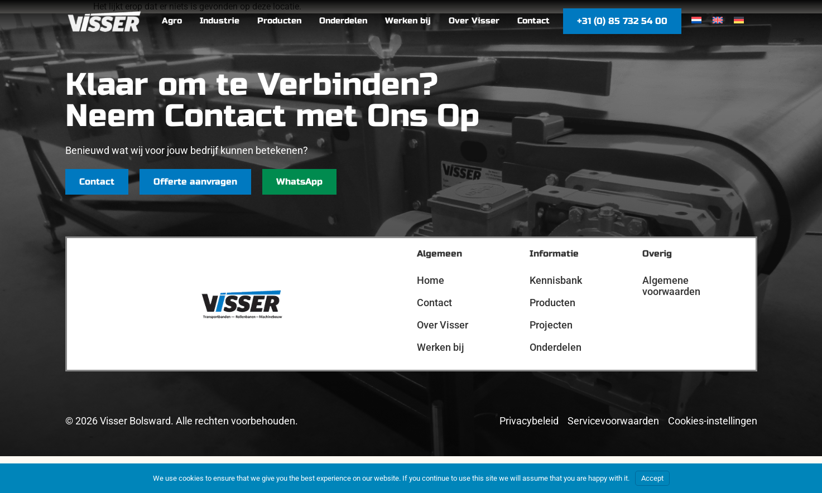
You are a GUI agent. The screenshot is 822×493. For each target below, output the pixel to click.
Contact (434, 302)
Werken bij (440, 347)
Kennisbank (556, 280)
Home (430, 280)
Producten (552, 302)
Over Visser (442, 325)
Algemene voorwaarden (671, 285)
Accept (652, 478)
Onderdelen (555, 347)
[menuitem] (696, 20)
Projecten (551, 325)
